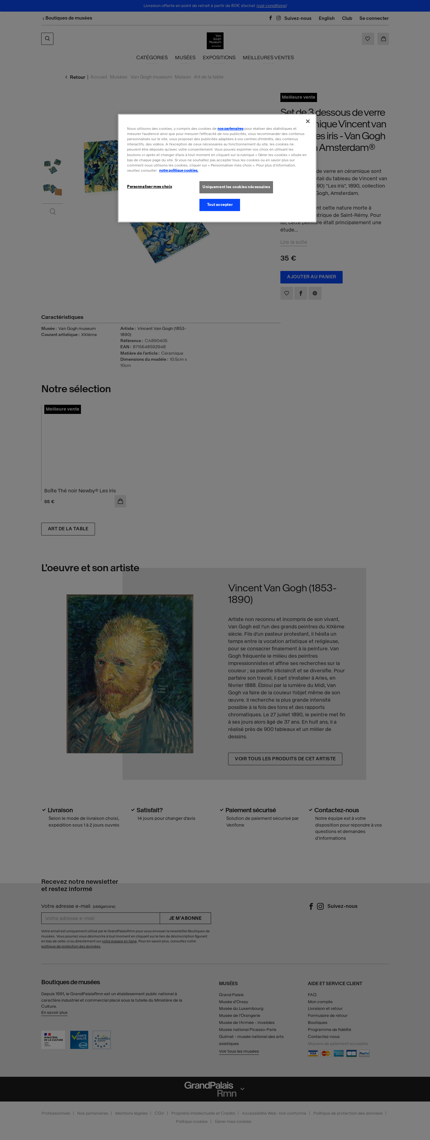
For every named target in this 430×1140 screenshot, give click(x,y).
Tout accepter (219, 204)
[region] (217, 168)
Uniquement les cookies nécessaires (236, 187)
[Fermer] (308, 121)
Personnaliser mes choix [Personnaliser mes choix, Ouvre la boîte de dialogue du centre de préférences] (149, 186)
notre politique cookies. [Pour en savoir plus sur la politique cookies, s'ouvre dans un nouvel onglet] (178, 170)
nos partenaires (230, 128)
